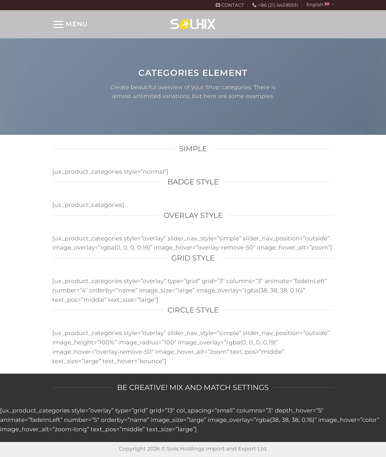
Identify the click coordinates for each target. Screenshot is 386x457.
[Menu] (70, 24)
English (320, 4)
